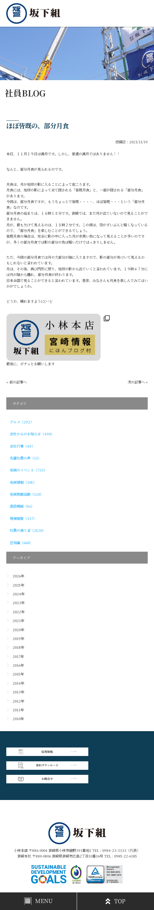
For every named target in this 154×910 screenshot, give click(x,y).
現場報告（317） (23, 518)
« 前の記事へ (16, 381)
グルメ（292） (22, 421)
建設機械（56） (22, 506)
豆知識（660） (21, 542)
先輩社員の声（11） (25, 458)
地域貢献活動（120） (26, 494)
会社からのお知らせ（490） (32, 433)
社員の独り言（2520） (28, 530)
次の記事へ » (138, 381)
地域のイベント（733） (28, 469)
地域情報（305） (23, 482)
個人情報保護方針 (112, 868)
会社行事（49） (22, 446)
